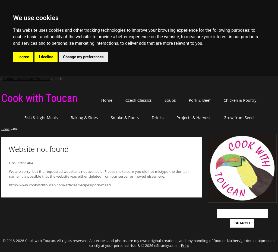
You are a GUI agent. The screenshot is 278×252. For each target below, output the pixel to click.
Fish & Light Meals (41, 117)
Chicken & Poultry (239, 100)
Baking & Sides (84, 117)
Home (106, 100)
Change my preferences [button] (83, 57)
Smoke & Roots (125, 117)
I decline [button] (46, 57)
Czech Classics (138, 100)
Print (185, 245)
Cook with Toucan (39, 98)
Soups (170, 100)
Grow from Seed (238, 117)
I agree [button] (23, 57)
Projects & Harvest (193, 117)
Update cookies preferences (26, 78)
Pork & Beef (199, 100)
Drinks (158, 117)
